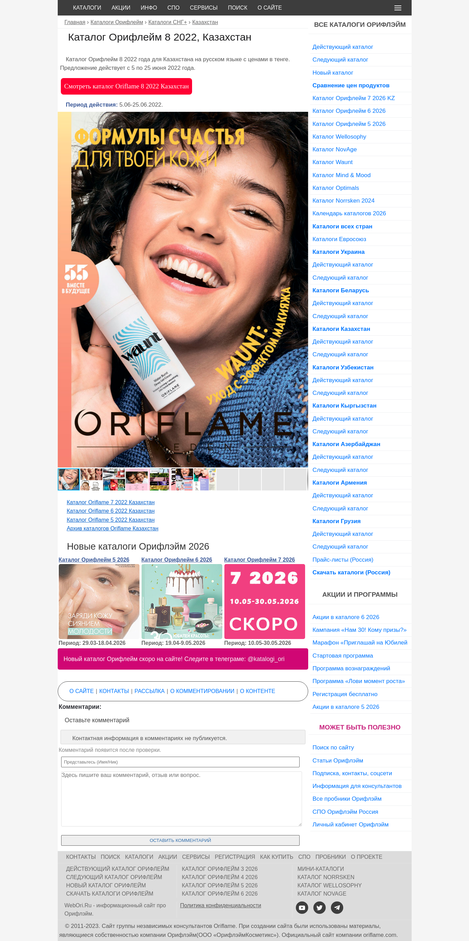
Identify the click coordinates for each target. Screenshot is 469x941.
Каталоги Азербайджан (347, 444)
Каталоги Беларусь (341, 290)
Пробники (330, 857)
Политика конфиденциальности (220, 905)
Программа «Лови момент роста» (359, 681)
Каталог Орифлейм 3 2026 (220, 869)
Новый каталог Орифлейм (106, 885)
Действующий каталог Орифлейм (117, 869)
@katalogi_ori (265, 659)
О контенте (257, 691)
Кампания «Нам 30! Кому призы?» (360, 629)
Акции (121, 8)
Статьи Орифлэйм (338, 760)
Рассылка (150, 691)
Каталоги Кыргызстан (345, 405)
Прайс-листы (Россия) (343, 559)
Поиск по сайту (333, 747)
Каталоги (87, 8)
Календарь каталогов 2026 (349, 213)
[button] (302, 117)
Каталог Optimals (336, 187)
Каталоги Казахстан (341, 328)
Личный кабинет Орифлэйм (351, 824)
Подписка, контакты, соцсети (352, 773)
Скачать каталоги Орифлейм (110, 894)
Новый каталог (333, 72)
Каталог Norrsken (326, 877)
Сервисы (204, 8)
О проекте (366, 857)
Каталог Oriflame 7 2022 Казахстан (111, 502)
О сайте (270, 8)
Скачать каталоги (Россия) (352, 572)
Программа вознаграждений (351, 668)
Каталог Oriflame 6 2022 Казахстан (111, 511)
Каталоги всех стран (343, 226)
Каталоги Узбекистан (343, 367)
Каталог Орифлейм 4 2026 (220, 877)
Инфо (149, 8)
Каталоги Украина (339, 251)
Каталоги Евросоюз (339, 239)
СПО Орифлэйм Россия (345, 811)
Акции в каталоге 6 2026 (346, 617)
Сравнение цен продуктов (351, 85)
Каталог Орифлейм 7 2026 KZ (354, 98)
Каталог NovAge (335, 149)
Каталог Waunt (333, 162)
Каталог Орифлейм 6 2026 (177, 560)
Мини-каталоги (321, 869)
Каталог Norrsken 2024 (344, 200)
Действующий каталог (343, 46)
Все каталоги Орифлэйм (360, 24)
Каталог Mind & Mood (342, 175)
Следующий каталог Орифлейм (114, 877)
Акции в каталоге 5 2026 (346, 706)
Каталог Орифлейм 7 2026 (259, 560)
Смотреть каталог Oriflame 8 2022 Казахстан (126, 86)
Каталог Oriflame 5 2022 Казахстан (111, 520)
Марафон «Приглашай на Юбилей (360, 642)
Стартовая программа (343, 655)
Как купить (276, 857)
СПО (173, 8)
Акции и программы (360, 594)
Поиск (237, 8)
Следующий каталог (340, 59)
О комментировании (202, 691)
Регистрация (235, 857)
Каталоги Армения (340, 482)
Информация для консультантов (357, 785)
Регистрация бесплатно (345, 694)
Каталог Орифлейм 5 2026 (94, 560)
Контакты (114, 691)
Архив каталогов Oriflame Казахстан (112, 528)
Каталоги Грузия (337, 521)
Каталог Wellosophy (340, 136)
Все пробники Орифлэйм (347, 798)
